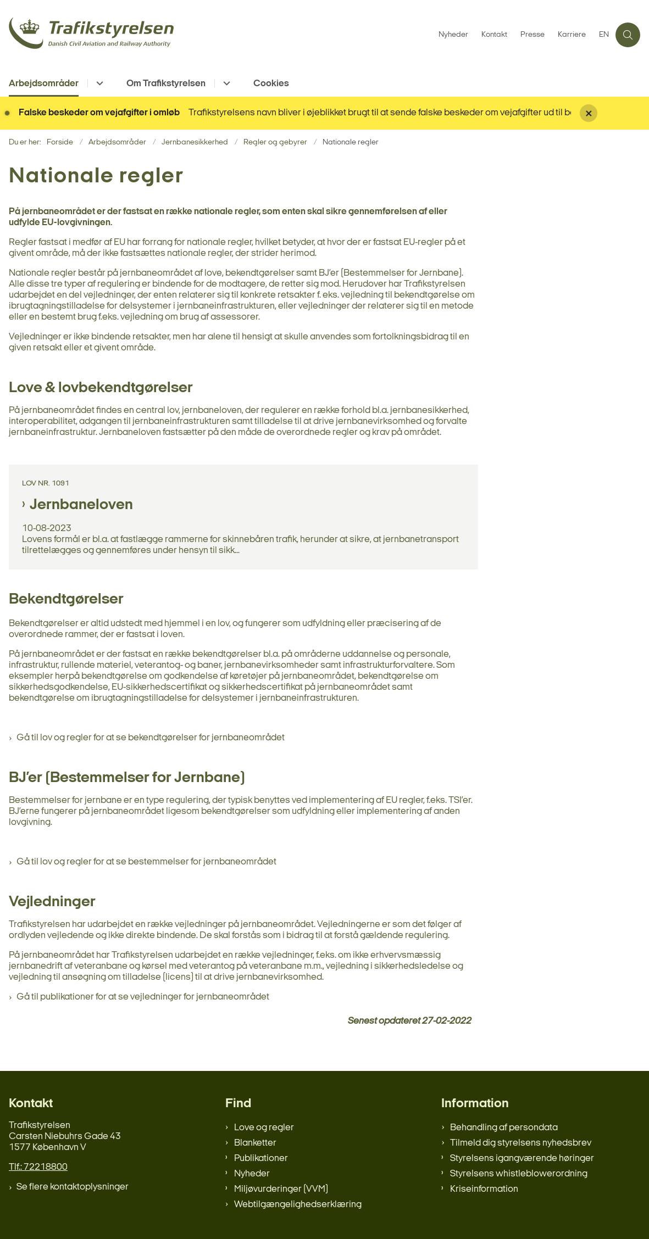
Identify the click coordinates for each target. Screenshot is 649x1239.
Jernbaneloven (81, 505)
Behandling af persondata (504, 1127)
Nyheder (252, 1174)
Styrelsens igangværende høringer (522, 1158)
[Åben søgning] (627, 35)
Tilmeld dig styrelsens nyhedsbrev (520, 1143)
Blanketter (255, 1143)
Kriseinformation (484, 1189)
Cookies (271, 83)
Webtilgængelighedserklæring (298, 1204)
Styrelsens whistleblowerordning (518, 1174)
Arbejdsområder (44, 83)
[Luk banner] (610, 113)
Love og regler (264, 1127)
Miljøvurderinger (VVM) (281, 1189)
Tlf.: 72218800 (38, 1167)
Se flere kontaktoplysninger (72, 1187)
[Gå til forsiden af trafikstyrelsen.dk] (216, 35)
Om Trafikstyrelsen (166, 83)
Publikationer (261, 1158)
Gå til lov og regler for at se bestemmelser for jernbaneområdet (146, 862)
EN (604, 35)
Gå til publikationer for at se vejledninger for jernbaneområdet (142, 997)
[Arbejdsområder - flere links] (98, 83)
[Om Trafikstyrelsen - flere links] (225, 83)
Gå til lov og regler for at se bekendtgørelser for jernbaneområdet (150, 738)
